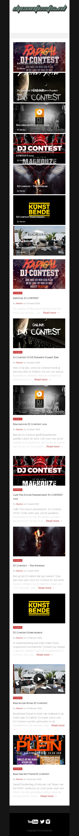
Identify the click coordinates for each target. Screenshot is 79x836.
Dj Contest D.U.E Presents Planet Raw (36, 357)
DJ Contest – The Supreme (29, 565)
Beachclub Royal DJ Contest (30, 703)
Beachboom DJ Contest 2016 (30, 424)
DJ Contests (18, 293)
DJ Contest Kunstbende (27, 632)
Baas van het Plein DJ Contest (31, 774)
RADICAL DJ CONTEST (26, 298)
